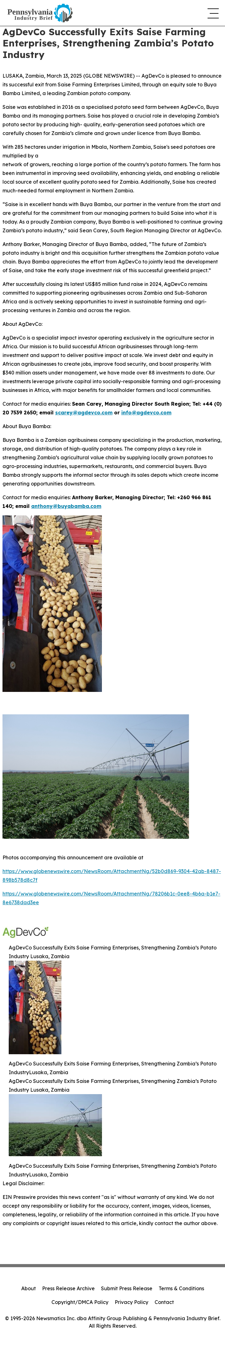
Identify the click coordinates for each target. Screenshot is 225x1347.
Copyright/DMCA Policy (79, 1302)
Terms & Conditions (181, 1288)
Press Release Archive (68, 1288)
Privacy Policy (131, 1302)
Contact (164, 1302)
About (28, 1288)
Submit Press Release (126, 1288)
